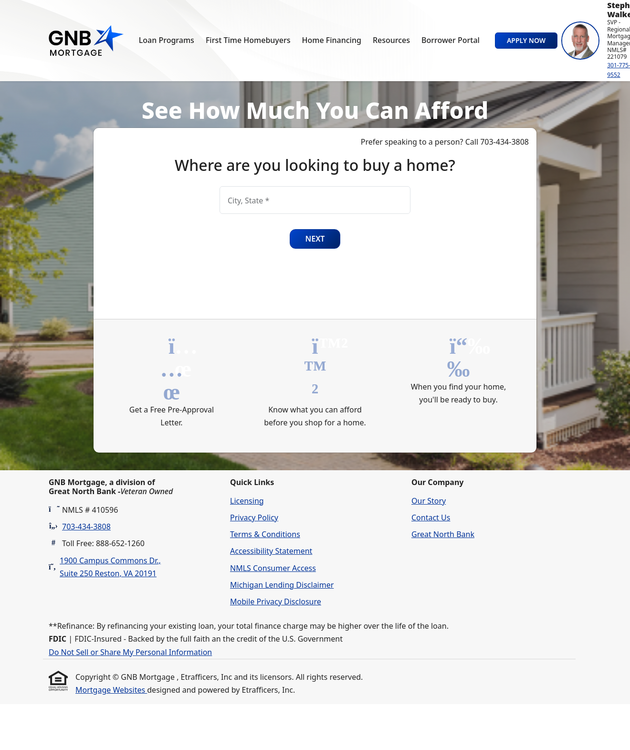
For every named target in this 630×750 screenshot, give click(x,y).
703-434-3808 (86, 526)
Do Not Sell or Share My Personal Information (130, 652)
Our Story (428, 501)
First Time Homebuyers (248, 40)
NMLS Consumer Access (273, 568)
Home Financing (331, 40)
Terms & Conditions (265, 534)
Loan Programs (166, 40)
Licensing (247, 501)
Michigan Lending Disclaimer (282, 585)
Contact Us (430, 517)
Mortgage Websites (111, 690)
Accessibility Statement (271, 551)
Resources (391, 40)
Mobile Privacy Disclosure (275, 601)
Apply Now (526, 40)
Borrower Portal (450, 40)
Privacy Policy (254, 517)
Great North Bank (442, 534)
